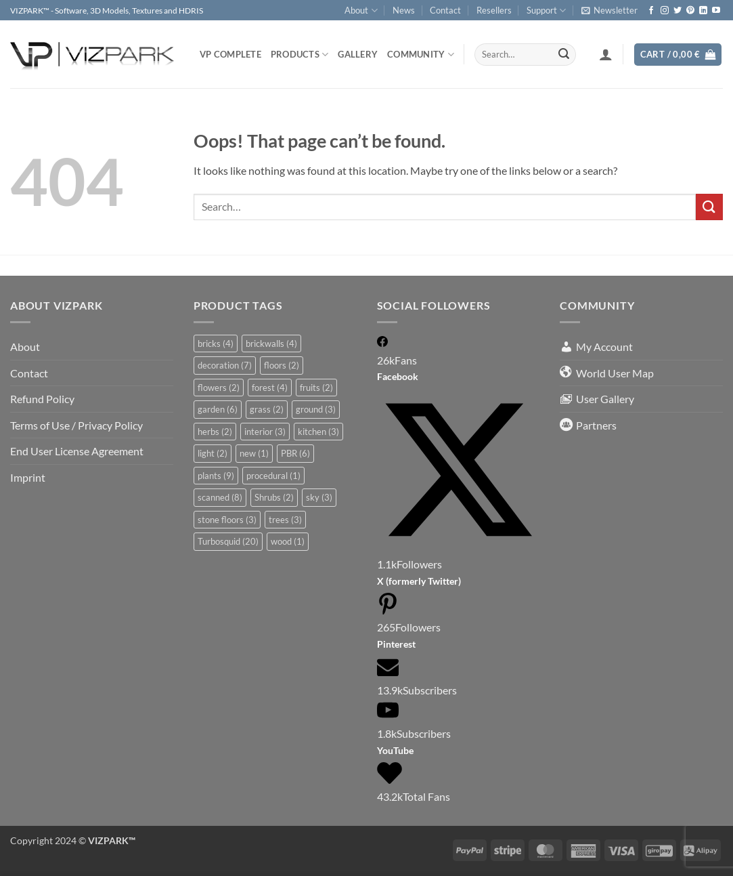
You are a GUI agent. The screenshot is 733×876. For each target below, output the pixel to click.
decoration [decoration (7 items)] (225, 365)
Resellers (494, 10)
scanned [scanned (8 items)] (220, 497)
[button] (609, 10)
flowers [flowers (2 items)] (219, 387)
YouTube (395, 750)
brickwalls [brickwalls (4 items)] (271, 343)
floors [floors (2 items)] (281, 365)
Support (546, 10)
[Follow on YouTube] (716, 11)
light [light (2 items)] (212, 453)
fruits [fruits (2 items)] (316, 387)
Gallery (358, 54)
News (404, 10)
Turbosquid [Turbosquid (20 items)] (228, 541)
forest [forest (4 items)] (270, 387)
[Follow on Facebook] (651, 11)
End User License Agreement (76, 450)
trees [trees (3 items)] (285, 519)
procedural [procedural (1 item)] (273, 475)
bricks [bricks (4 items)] (216, 343)
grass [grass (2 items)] (267, 409)
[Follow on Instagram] (665, 11)
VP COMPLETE (230, 54)
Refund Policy (42, 398)
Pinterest (396, 644)
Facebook (397, 376)
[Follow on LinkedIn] (703, 11)
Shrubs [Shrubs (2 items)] (274, 497)
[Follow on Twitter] (677, 11)
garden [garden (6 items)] (218, 409)
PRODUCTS (300, 54)
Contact (445, 10)
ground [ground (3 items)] (316, 409)
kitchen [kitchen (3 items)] (318, 431)
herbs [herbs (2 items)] (215, 431)
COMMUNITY (420, 54)
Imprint (27, 477)
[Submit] (563, 54)
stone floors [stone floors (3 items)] (227, 519)
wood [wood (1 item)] (288, 541)
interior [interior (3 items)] (265, 431)
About (361, 10)
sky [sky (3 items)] (319, 497)
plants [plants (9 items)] (216, 475)
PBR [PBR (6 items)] (295, 453)
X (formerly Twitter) (419, 581)
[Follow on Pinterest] (690, 11)
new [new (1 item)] (254, 453)
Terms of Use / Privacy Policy (76, 425)
